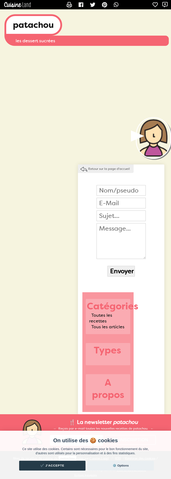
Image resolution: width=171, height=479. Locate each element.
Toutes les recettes (100, 318)
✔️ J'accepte (52, 465)
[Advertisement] (85, 81)
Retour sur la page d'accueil (109, 169)
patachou (33, 24)
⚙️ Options (121, 465)
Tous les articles (107, 327)
